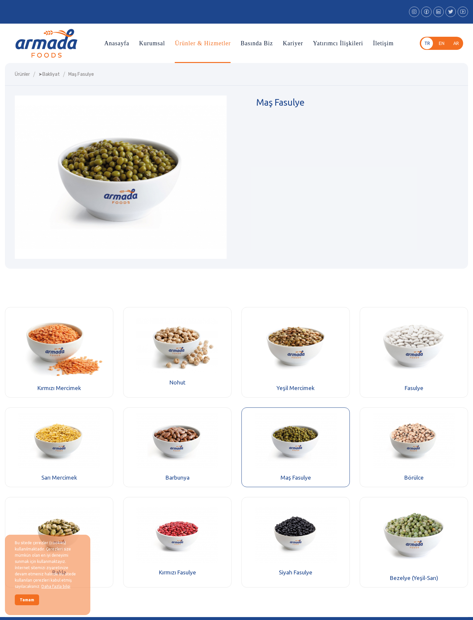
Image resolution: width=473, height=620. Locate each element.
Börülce (414, 477)
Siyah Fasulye (296, 572)
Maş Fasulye (295, 477)
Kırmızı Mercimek (59, 388)
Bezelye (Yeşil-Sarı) (414, 578)
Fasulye (413, 388)
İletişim (383, 43)
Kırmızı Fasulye (177, 572)
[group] (121, 177)
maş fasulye (81, 74)
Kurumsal (152, 43)
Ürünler (22, 74)
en (441, 43)
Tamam (27, 600)
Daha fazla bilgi (55, 586)
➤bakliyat (49, 74)
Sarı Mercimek (59, 477)
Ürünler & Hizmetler (203, 43)
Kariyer (293, 43)
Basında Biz (256, 43)
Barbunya (177, 477)
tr (427, 43)
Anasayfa (116, 43)
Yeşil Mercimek (296, 388)
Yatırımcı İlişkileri (338, 43)
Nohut (177, 382)
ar (456, 43)
